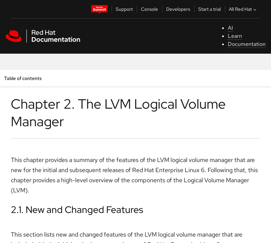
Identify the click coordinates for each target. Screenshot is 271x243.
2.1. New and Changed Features (77, 209)
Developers (178, 9)
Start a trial (209, 9)
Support (124, 9)
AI (230, 27)
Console (149, 9)
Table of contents (23, 78)
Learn (235, 35)
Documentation (247, 44)
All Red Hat (243, 9)
